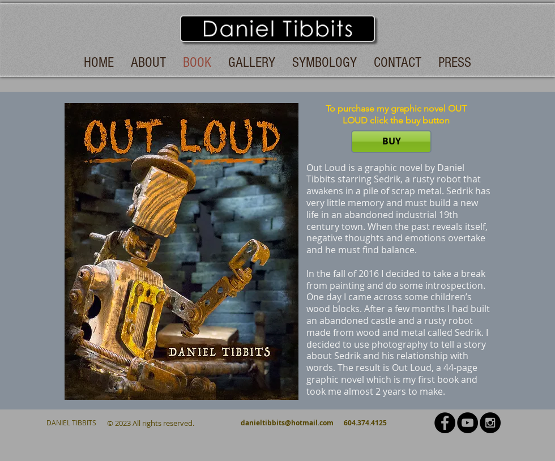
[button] (181, 251)
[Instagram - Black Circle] (490, 422)
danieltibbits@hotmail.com (287, 423)
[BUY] (391, 141)
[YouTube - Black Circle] (467, 422)
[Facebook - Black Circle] (444, 422)
